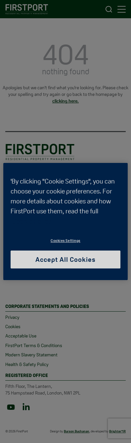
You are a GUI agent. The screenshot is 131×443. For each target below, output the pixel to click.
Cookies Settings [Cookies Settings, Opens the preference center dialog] (65, 240)
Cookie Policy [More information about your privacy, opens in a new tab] (31, 221)
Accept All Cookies (65, 259)
